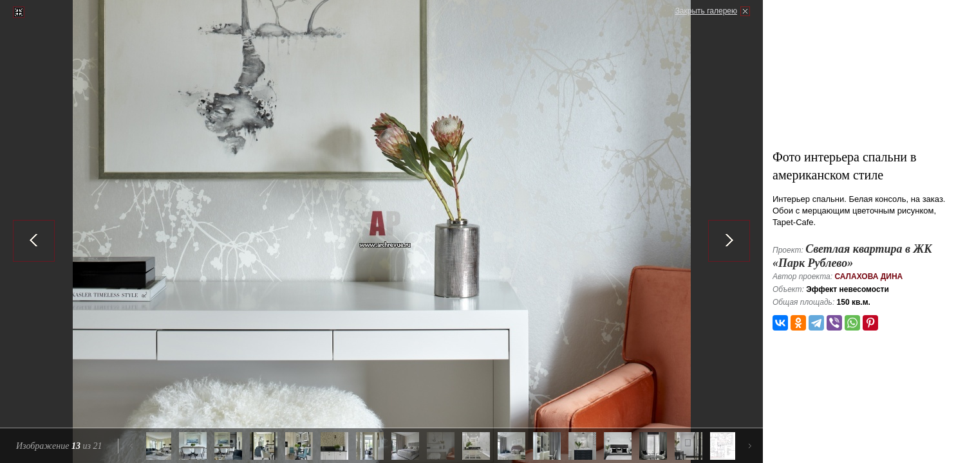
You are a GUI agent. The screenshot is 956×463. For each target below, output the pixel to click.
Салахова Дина (868, 276)
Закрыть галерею (706, 10)
